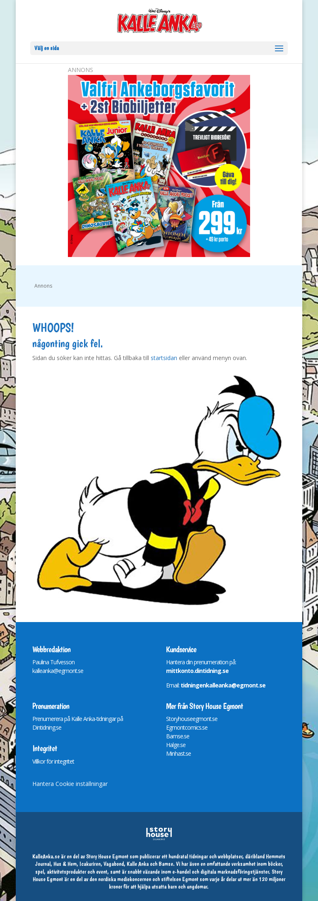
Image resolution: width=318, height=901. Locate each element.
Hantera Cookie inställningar (70, 784)
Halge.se (176, 745)
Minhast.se (178, 753)
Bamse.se (177, 736)
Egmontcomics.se (186, 727)
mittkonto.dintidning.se (197, 671)
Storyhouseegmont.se (191, 719)
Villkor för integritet (53, 761)
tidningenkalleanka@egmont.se (223, 685)
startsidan (164, 358)
